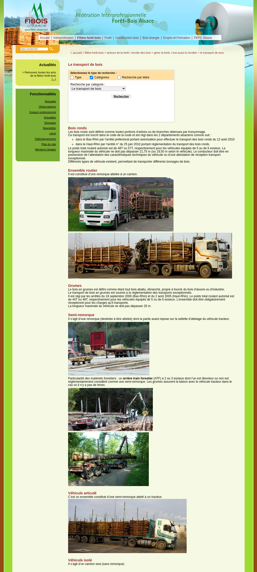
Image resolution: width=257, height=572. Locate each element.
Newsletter (49, 128)
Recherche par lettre (136, 77)
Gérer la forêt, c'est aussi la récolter (175, 52)
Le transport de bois (212, 52)
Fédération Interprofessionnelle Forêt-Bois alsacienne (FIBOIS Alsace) (36, 16)
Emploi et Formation (176, 38)
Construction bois (127, 38)
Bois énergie (150, 38)
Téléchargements (45, 138)
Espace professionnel (43, 112)
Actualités (50, 117)
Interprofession (63, 38)
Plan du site (49, 144)
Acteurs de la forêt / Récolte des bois (129, 52)
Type (78, 77)
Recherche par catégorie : (87, 84)
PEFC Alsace (203, 38)
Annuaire (50, 101)
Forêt (107, 38)
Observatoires (47, 106)
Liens (52, 133)
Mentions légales (45, 149)
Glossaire (50, 122)
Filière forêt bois (89, 38)
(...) (53, 78)
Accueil (45, 38)
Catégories (101, 77)
